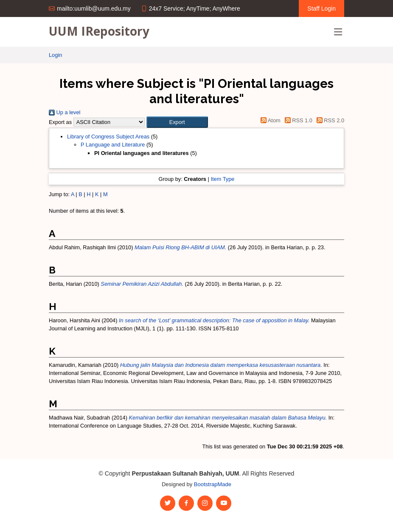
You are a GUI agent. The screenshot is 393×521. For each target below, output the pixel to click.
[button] (177, 122)
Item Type (222, 179)
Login (55, 55)
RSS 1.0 (297, 120)
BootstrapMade (212, 484)
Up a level (64, 112)
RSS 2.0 (329, 120)
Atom (269, 120)
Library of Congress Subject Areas (108, 136)
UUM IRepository (99, 31)
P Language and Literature (113, 144)
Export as (60, 122)
